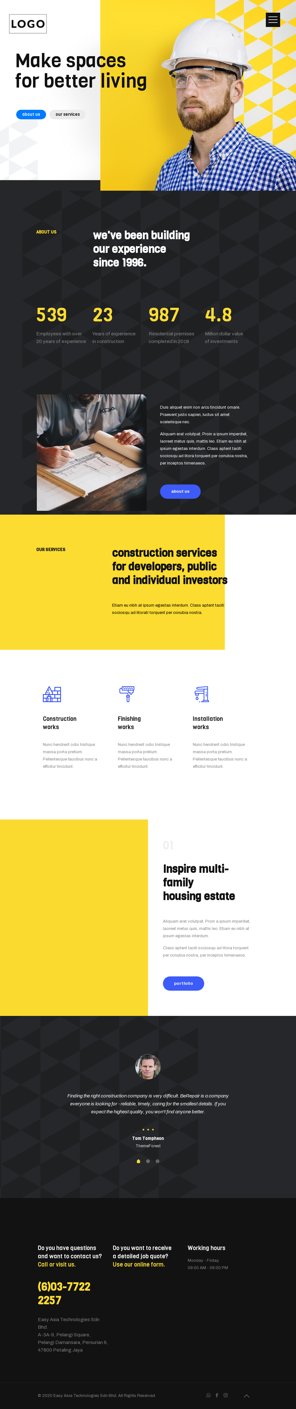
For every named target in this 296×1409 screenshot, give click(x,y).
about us (31, 114)
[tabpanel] (148, 1102)
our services (68, 114)
